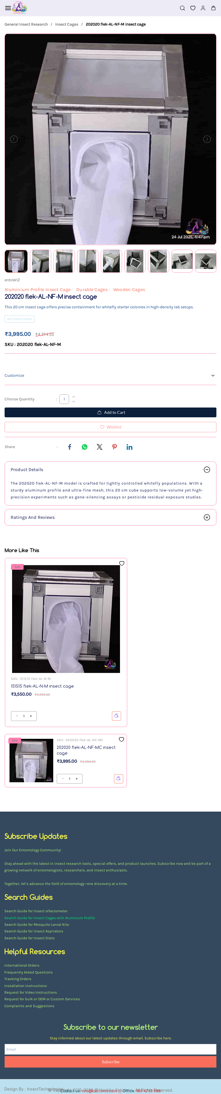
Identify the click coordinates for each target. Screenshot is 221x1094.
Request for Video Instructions (30, 992)
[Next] (207, 139)
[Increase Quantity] (73, 397)
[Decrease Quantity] (73, 401)
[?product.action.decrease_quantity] (30, 716)
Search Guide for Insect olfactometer (36, 911)
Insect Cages (66, 24)
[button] (190, 8)
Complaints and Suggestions (29, 1006)
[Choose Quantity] (64, 399)
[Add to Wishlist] (110, 427)
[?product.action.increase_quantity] (17, 716)
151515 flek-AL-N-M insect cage (42, 686)
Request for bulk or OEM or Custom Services (42, 999)
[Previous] (13, 139)
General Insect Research (26, 24)
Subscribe (110, 1061)
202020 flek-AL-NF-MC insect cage (86, 750)
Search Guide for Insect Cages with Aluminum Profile (49, 918)
